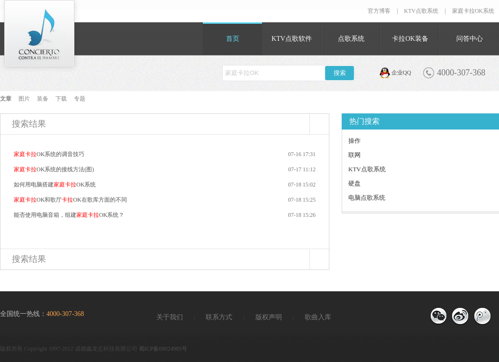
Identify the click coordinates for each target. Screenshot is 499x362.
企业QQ (401, 72)
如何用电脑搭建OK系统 (55, 184)
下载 (61, 98)
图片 (24, 98)
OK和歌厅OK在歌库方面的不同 (70, 199)
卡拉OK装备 (410, 38)
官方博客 (379, 11)
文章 (5, 98)
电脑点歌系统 (366, 197)
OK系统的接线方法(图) (54, 169)
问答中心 (469, 38)
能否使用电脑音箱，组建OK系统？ (69, 215)
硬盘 (354, 183)
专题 (79, 98)
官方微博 (481, 316)
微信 (438, 316)
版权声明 (268, 317)
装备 (42, 98)
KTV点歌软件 (292, 38)
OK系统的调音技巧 (49, 154)
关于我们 (169, 317)
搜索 (340, 72)
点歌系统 (351, 38)
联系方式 (219, 317)
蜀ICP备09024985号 (163, 348)
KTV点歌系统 (421, 11)
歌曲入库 (318, 317)
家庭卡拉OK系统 (473, 11)
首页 (232, 38)
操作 (354, 140)
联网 (354, 154)
